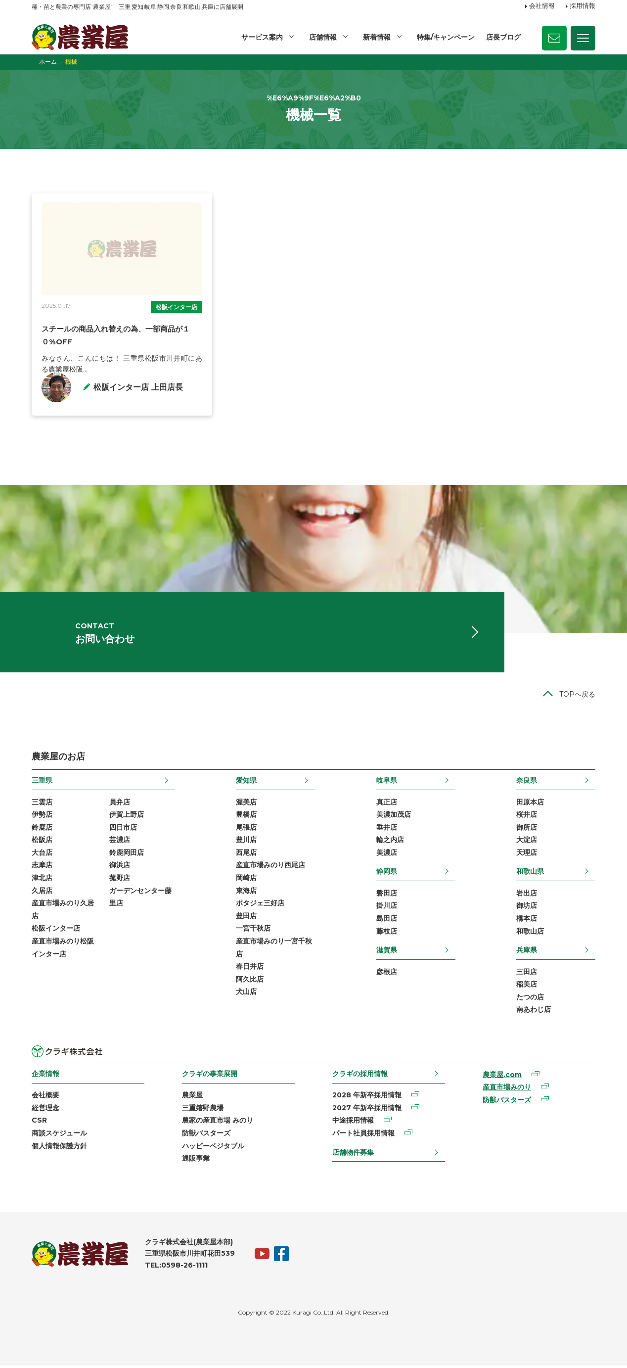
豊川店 (246, 842)
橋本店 (526, 920)
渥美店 (246, 804)
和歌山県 (530, 873)
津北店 (42, 880)
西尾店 (246, 854)
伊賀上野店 (126, 816)
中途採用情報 (353, 1122)
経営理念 (45, 1110)
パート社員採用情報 (363, 1135)
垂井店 (386, 829)
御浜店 (119, 867)
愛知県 (246, 782)
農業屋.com (502, 1077)
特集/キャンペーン (446, 37)
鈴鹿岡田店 (126, 854)
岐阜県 (386, 782)
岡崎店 (246, 880)
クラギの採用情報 (360, 1076)
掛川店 (386, 907)
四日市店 (123, 829)
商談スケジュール (59, 1135)
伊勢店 (42, 816)
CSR (39, 1122)
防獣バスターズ (206, 1135)
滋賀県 (386, 952)
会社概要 (45, 1097)
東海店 (246, 892)
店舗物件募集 (353, 1154)
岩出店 (526, 895)
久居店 (42, 892)
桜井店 (526, 816)
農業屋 (192, 1097)
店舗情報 (323, 37)
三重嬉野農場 (203, 1110)
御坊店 (526, 907)
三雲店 (42, 804)
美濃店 (386, 854)
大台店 (42, 854)
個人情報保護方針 (59, 1147)
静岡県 (386, 873)
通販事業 (196, 1160)
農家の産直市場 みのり (217, 1122)
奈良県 (526, 782)
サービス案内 (262, 37)
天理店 (526, 854)
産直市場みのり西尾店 (270, 867)
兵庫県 (526, 952)
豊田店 (246, 918)
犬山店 (246, 994)
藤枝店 (386, 933)
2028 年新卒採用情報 (367, 1097)
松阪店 (42, 842)
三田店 (526, 973)
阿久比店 (250, 981)
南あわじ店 (533, 1011)
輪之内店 (390, 842)
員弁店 (119, 804)
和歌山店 (530, 933)
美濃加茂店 (393, 816)
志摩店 (42, 867)
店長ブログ (503, 37)
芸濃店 (119, 842)
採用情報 (582, 6)
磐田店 (386, 895)
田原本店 (530, 804)
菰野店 (119, 880)
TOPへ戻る (577, 696)
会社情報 (542, 6)
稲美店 (526, 986)
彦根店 (386, 973)
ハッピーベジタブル (213, 1147)
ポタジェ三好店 (260, 905)
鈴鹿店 (42, 829)
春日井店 (250, 968)
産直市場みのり (507, 1089)
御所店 (526, 829)
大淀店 (526, 842)
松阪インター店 (176, 307)
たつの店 (530, 999)
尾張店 (246, 829)
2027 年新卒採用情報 (367, 1110)
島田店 (386, 920)
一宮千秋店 (253, 930)
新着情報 (377, 37)
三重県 (42, 782)
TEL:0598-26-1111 (176, 1267)
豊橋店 (246, 816)
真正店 (386, 804)
